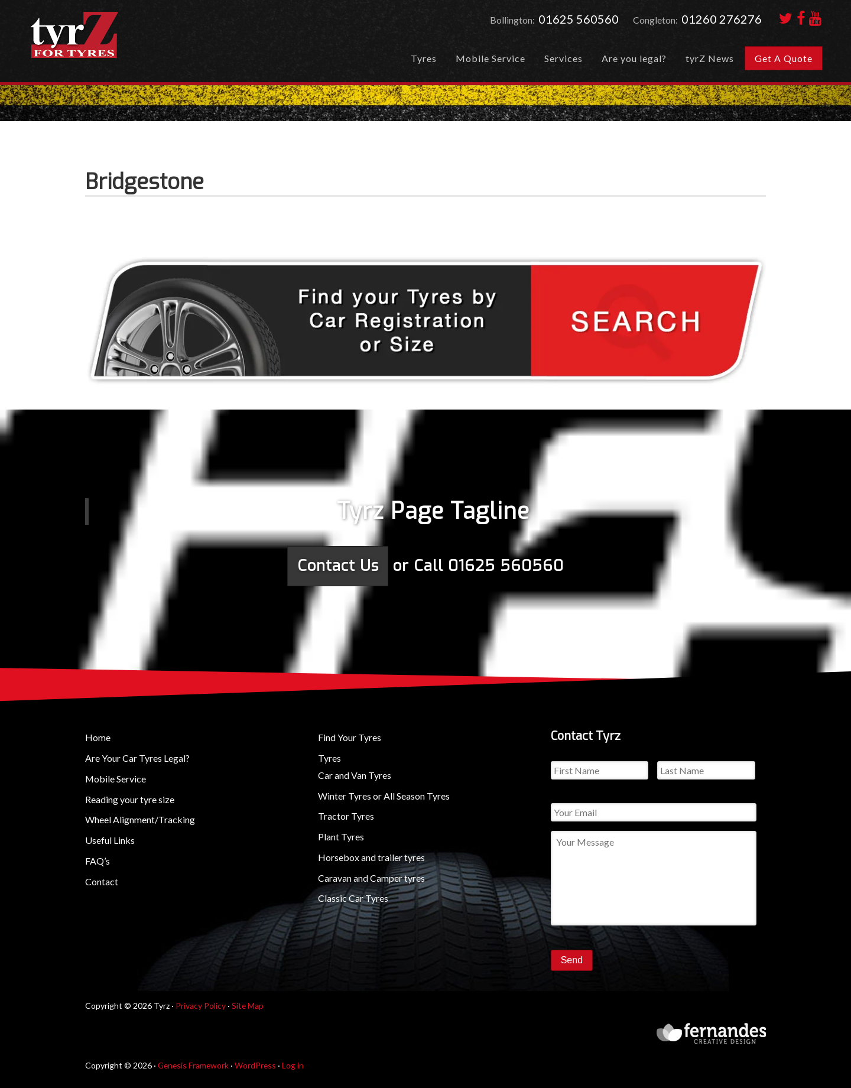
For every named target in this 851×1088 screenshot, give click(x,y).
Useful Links (110, 839)
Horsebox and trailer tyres (371, 856)
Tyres (329, 757)
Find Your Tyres (349, 736)
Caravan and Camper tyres (371, 877)
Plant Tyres (341, 836)
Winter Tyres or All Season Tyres (384, 795)
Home (98, 736)
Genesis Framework (194, 1064)
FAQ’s (97, 860)
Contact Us (338, 566)
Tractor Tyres (346, 815)
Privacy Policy (201, 1005)
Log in (296, 1064)
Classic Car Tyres (353, 898)
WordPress (258, 1064)
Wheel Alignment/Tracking (140, 819)
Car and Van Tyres (354, 774)
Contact (101, 880)
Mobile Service (116, 778)
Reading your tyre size (129, 798)
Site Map (248, 1005)
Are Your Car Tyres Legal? (137, 757)
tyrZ (112, 38)
